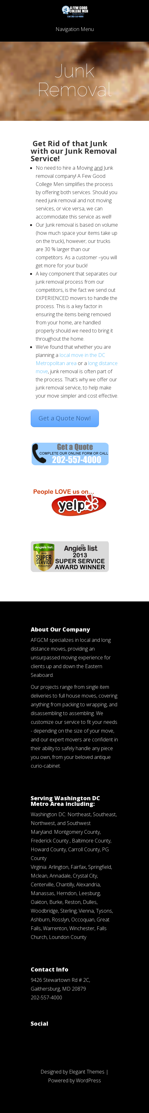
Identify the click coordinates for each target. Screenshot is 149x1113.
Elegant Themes (86, 1071)
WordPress (88, 1080)
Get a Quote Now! (65, 418)
